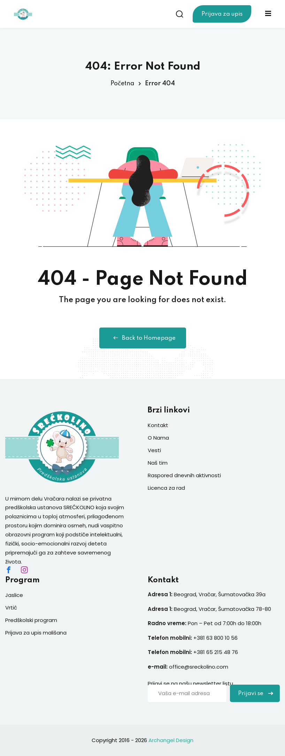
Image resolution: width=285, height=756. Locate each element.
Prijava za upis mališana (36, 632)
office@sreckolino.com (198, 666)
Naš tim (158, 462)
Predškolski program (31, 620)
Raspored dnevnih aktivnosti (184, 475)
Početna (122, 83)
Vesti (154, 450)
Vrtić (11, 607)
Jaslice (14, 595)
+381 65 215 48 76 (215, 652)
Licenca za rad (166, 487)
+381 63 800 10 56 (216, 637)
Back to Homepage (143, 338)
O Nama (158, 437)
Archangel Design (170, 740)
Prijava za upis (221, 14)
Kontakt (158, 425)
